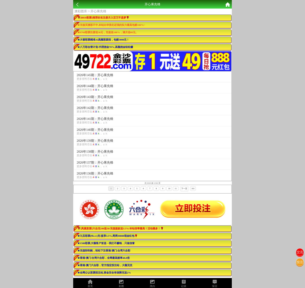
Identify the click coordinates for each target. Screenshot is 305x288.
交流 (300, 252)
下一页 (184, 188)
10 (169, 188)
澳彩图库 (80, 11)
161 (193, 188)
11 (176, 188)
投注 (300, 262)
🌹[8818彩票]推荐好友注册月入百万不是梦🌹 (103, 17)
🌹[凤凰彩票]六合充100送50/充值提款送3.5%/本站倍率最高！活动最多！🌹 (120, 228)
